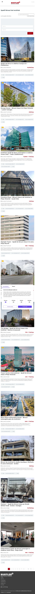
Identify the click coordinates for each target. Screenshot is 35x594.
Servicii (2, 578)
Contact (2, 584)
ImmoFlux (9, 592)
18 (28, 568)
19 (30, 568)
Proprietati (3, 580)
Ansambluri (3, 581)
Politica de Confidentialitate (21, 590)
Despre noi (3, 583)
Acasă (2, 577)
